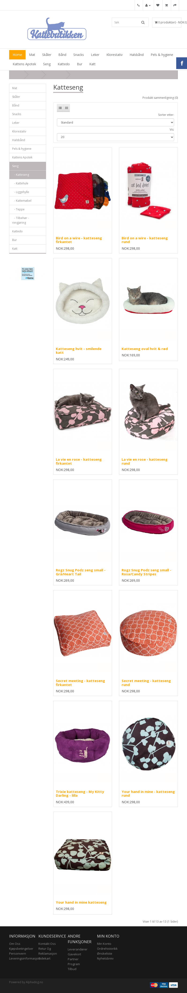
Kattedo (64, 64)
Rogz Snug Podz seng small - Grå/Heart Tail (80, 572)
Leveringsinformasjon (24, 958)
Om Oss (14, 944)
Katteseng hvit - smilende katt (78, 350)
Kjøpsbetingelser (21, 948)
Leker (95, 54)
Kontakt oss (47, 944)
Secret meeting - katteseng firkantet (80, 682)
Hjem (17, 75)
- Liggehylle (20, 192)
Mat (32, 54)
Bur (79, 64)
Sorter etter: (166, 115)
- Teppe (18, 209)
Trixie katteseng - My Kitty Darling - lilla (80, 793)
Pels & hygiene (162, 54)
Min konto (104, 944)
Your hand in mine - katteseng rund (148, 793)
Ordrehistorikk (107, 948)
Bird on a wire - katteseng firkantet (79, 240)
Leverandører (77, 949)
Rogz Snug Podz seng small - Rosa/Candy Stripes (146, 572)
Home (17, 54)
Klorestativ (114, 54)
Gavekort (74, 954)
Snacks (78, 54)
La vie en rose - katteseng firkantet (79, 461)
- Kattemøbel (21, 201)
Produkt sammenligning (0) (160, 98)
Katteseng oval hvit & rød (145, 348)
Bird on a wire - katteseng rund (145, 240)
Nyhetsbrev (105, 958)
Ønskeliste (104, 953)
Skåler (46, 54)
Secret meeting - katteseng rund (146, 682)
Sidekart (44, 958)
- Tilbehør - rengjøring (20, 220)
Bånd (62, 54)
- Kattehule (20, 183)
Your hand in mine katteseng (81, 902)
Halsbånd (137, 54)
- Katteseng (20, 175)
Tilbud (72, 969)
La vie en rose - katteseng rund (145, 461)
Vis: (172, 129)
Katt (92, 64)
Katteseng (56, 75)
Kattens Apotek (24, 64)
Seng (47, 64)
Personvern (17, 953)
